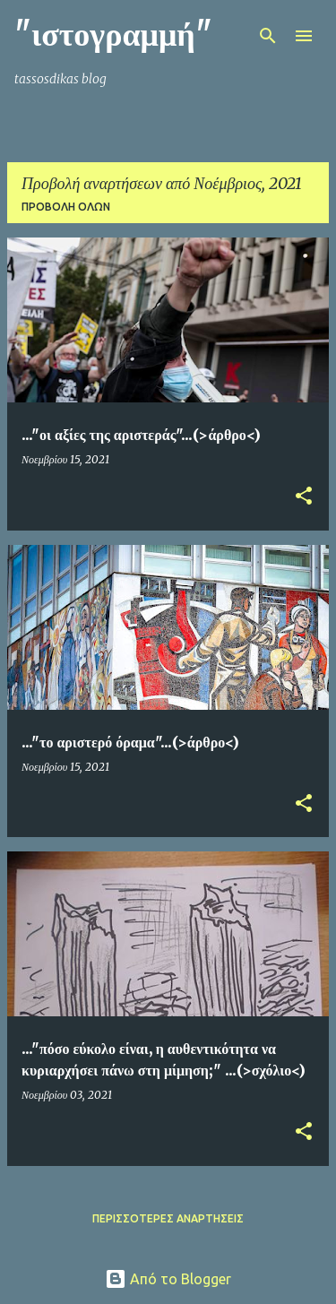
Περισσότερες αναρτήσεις (168, 1218)
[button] (303, 497)
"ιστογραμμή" (113, 34)
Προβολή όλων (66, 206)
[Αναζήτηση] (268, 35)
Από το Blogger (168, 1279)
